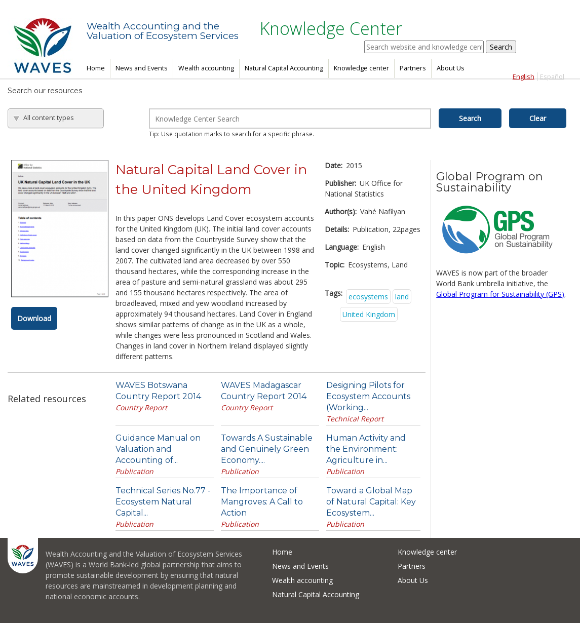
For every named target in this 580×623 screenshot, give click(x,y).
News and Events (141, 68)
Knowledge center (361, 68)
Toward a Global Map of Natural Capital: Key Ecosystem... (371, 502)
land (402, 296)
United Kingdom (368, 314)
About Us (451, 68)
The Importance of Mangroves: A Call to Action (262, 502)
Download (34, 318)
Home (96, 68)
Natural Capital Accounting (284, 68)
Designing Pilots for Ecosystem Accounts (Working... (368, 396)
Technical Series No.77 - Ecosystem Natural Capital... (163, 502)
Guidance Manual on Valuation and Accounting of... (158, 449)
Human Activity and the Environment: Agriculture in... (366, 449)
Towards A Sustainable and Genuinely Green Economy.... (267, 449)
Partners (413, 68)
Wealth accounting (206, 68)
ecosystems (368, 296)
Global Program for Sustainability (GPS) (500, 294)
